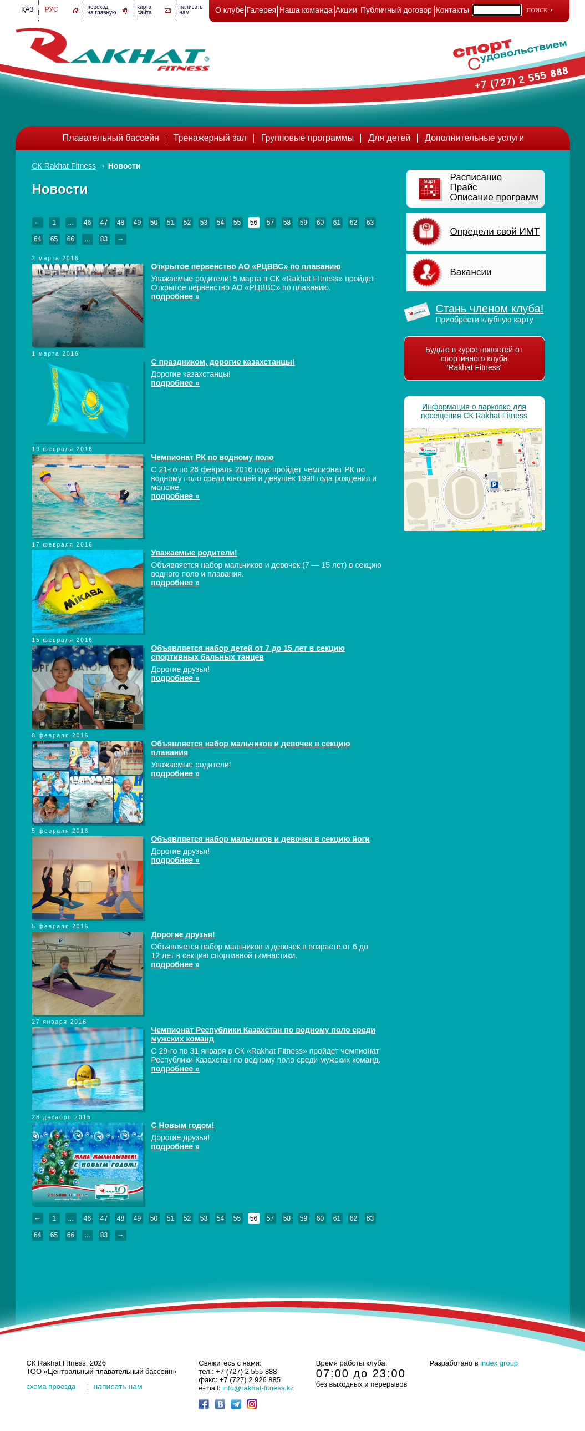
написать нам (118, 1386)
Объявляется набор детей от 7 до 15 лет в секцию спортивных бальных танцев (248, 652)
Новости (124, 165)
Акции (346, 10)
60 (320, 222)
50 (153, 222)
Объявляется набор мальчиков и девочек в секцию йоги (260, 839)
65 (54, 239)
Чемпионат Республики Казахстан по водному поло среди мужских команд (263, 1034)
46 (87, 222)
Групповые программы (307, 138)
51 (170, 222)
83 (104, 239)
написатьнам (191, 10)
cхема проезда (51, 1386)
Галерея (261, 10)
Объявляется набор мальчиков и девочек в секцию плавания (250, 748)
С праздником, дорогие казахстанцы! (223, 361)
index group (499, 1363)
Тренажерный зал (210, 138)
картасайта (145, 10)
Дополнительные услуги (474, 138)
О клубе (229, 10)
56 (253, 222)
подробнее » (175, 296)
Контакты (452, 10)
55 (237, 222)
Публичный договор (396, 10)
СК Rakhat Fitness (64, 165)
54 (220, 222)
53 (203, 222)
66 (70, 239)
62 (353, 222)
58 (287, 222)
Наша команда (306, 10)
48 (120, 222)
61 (336, 222)
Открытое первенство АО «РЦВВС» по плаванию (246, 266)
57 (270, 222)
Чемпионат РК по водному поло (212, 457)
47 (104, 222)
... (70, 222)
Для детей (389, 138)
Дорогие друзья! (183, 934)
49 (137, 222)
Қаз (27, 9)
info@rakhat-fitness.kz (258, 1388)
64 (37, 239)
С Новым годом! (183, 1125)
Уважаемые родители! (194, 552)
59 (303, 222)
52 (187, 222)
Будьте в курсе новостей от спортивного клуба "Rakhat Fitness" (474, 358)
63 (370, 222)
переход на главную (102, 10)
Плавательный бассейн (111, 138)
